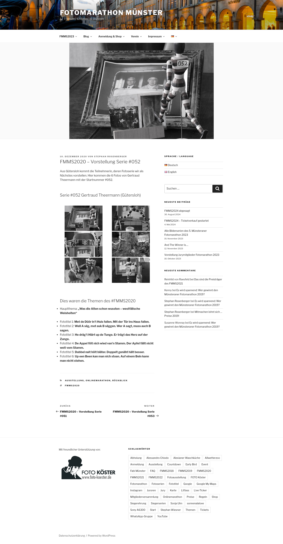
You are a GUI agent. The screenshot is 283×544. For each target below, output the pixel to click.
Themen (190, 509)
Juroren (151, 490)
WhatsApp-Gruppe (141, 516)
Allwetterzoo (212, 457)
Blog (87, 36)
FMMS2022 (156, 477)
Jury (162, 490)
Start (153, 509)
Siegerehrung (138, 503)
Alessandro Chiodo (157, 457)
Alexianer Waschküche (186, 457)
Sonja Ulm (176, 503)
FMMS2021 (137, 477)
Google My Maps (206, 483)
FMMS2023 (69, 36)
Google (187, 483)
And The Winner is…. (176, 244)
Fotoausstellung (176, 477)
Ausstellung (74, 380)
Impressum (156, 36)
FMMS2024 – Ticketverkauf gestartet (186, 220)
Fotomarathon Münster (111, 13)
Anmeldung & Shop (111, 36)
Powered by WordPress (101, 535)
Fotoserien (158, 483)
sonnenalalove (195, 503)
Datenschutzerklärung (72, 535)
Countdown (174, 464)
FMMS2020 (72, 385)
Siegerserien (158, 503)
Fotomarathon (138, 483)
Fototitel (174, 483)
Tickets (204, 509)
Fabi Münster (137, 470)
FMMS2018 (167, 470)
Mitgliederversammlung (144, 496)
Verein (136, 36)
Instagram (136, 490)
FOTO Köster (198, 477)
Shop (215, 496)
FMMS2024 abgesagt (177, 210)
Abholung (136, 457)
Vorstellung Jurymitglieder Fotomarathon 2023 (191, 254)
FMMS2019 (185, 470)
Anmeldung (137, 464)
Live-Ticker (200, 490)
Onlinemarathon (98, 380)
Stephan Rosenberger (110, 156)
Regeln (203, 496)
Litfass (185, 490)
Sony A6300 (137, 509)
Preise (190, 496)
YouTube (162, 516)
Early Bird (191, 464)
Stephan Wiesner (171, 509)
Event (204, 464)
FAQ (152, 470)
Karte (173, 490)
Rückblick (120, 380)
